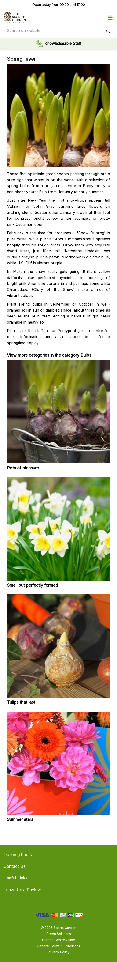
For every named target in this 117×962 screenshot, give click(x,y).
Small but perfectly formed (32, 585)
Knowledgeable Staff (62, 43)
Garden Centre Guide (58, 940)
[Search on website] (58, 30)
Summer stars (20, 819)
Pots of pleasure (23, 467)
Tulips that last (21, 702)
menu (109, 17)
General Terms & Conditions (58, 946)
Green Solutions (58, 934)
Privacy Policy (58, 952)
